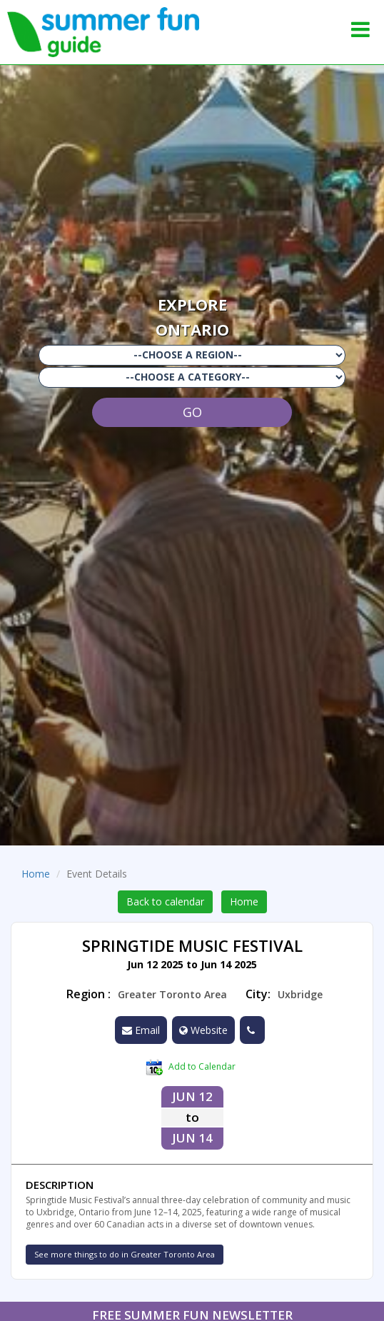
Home (35, 873)
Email (141, 1030)
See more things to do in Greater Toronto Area (124, 1254)
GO (192, 412)
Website (203, 1030)
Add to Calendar (191, 1067)
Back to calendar (165, 901)
